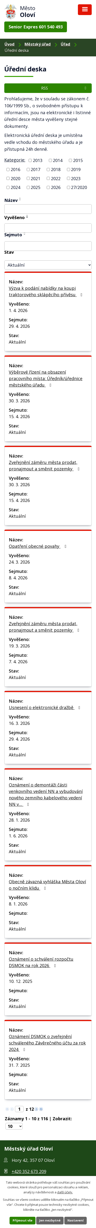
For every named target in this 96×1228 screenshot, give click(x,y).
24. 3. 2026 (19, 562)
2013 (37, 160)
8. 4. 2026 (18, 578)
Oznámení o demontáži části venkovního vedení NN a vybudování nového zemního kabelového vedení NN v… (46, 794)
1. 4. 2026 (18, 310)
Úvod (10, 44)
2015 (78, 160)
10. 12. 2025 (20, 981)
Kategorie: (14, 160)
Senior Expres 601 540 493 (36, 27)
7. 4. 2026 (18, 661)
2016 (15, 169)
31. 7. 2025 (19, 1065)
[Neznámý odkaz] (36, 1108)
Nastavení (75, 1220)
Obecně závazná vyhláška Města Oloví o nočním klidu (47, 885)
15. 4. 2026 (19, 416)
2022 (56, 178)
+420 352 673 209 (29, 1171)
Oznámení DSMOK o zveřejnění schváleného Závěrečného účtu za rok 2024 (47, 1043)
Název (11, 200)
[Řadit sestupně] (20, 200)
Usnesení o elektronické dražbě (45, 707)
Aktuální (17, 342)
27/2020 (79, 187)
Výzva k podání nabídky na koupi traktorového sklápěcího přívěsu (46, 291)
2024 (15, 187)
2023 (76, 178)
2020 (15, 178)
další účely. (65, 1192)
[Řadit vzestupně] (20, 198)
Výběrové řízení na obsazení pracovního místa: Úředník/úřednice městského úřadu (45, 378)
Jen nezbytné (50, 1220)
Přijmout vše (22, 1220)
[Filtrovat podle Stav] (48, 265)
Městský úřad (38, 44)
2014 (57, 160)
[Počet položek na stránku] (14, 1126)
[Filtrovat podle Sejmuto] (48, 246)
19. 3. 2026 (19, 646)
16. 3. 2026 (19, 723)
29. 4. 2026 (19, 326)
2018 (56, 169)
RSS (64, 88)
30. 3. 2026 (19, 401)
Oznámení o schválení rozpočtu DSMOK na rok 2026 (41, 962)
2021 (35, 178)
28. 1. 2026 (19, 820)
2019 (76, 169)
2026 (56, 187)
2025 (35, 187)
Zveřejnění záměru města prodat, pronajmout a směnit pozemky (45, 465)
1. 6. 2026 (18, 836)
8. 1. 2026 (18, 904)
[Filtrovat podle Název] (48, 209)
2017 (35, 169)
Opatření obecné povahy (38, 546)
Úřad (65, 44)
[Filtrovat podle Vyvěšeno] (48, 228)
